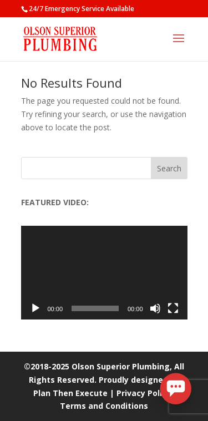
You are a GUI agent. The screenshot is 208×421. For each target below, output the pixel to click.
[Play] (35, 308)
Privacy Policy (143, 393)
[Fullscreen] (173, 308)
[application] (104, 272)
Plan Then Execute (70, 393)
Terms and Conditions (104, 405)
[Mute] (155, 308)
